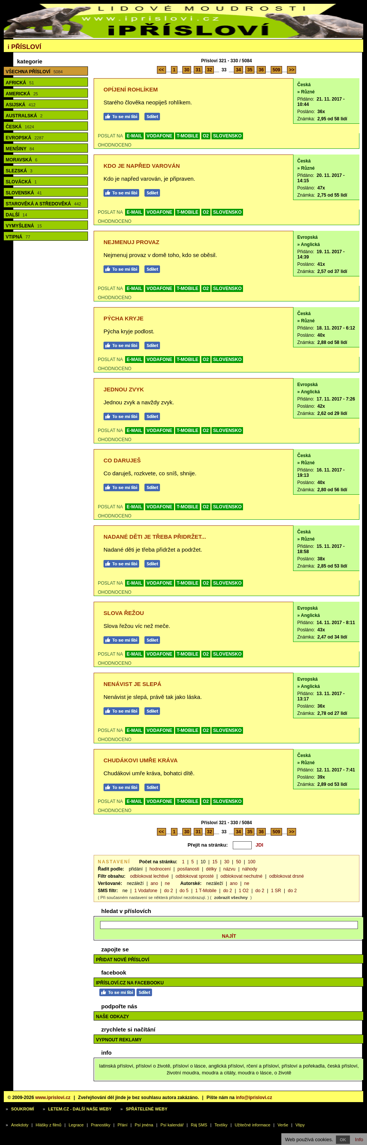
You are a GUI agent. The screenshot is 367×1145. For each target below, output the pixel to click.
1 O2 (244, 890)
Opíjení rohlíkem (131, 89)
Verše (283, 1125)
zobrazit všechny (231, 897)
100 (252, 861)
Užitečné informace (252, 1125)
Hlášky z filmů (48, 1125)
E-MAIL (134, 136)
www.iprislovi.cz (53, 1097)
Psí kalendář (172, 1125)
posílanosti (188, 869)
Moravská (22, 159)
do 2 (168, 890)
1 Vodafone (145, 890)
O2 (206, 136)
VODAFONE (160, 136)
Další (16, 215)
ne (167, 883)
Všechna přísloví (34, 71)
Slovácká (21, 182)
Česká (20, 126)
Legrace (76, 1125)
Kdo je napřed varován (142, 165)
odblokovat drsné (286, 876)
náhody (249, 869)
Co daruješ (122, 460)
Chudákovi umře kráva (141, 760)
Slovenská (24, 193)
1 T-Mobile (205, 890)
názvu (229, 869)
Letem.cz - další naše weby (79, 1109)
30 (186, 70)
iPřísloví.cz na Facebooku (130, 983)
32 (209, 70)
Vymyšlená (24, 226)
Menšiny (20, 148)
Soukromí (22, 1109)
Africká (20, 82)
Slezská (19, 170)
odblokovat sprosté (195, 876)
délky (211, 869)
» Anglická (308, 244)
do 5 (184, 890)
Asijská (21, 104)
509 (276, 70)
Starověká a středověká (43, 204)
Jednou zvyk (124, 389)
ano (154, 883)
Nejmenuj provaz (131, 242)
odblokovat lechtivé (149, 876)
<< (161, 70)
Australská (24, 115)
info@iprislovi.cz (254, 1097)
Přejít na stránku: (208, 845)
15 (214, 861)
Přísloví (24, 46)
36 (261, 70)
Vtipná (18, 237)
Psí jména (144, 1125)
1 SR (276, 890)
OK (343, 1139)
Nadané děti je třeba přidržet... (155, 536)
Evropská (25, 137)
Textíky (221, 1125)
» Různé (306, 92)
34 (238, 70)
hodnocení (160, 869)
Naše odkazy (112, 1016)
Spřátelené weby (147, 1109)
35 (249, 70)
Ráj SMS (199, 1125)
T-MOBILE (187, 136)
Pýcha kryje (124, 318)
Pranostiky (100, 1125)
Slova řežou (124, 613)
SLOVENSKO (227, 136)
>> (291, 70)
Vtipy (299, 1125)
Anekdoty (19, 1125)
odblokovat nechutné (241, 876)
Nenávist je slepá (133, 684)
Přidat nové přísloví (122, 959)
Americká (22, 93)
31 (198, 70)
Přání (122, 1125)
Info (359, 1139)
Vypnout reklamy (119, 1039)
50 (238, 861)
